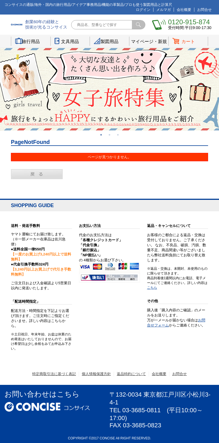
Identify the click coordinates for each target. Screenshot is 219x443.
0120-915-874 (189, 22)
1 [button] (101, 135)
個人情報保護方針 (96, 374)
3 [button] (118, 135)
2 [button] (109, 135)
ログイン (143, 10)
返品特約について (131, 374)
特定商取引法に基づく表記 (54, 374)
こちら (152, 288)
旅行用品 (31, 41)
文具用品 (70, 41)
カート (188, 41)
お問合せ (204, 10)
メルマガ (163, 10)
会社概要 (184, 10)
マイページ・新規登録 (149, 42)
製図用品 (109, 41)
